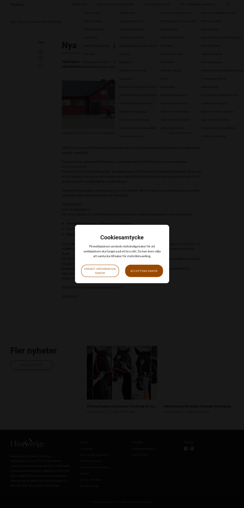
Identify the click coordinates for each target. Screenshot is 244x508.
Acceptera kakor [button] (144, 270)
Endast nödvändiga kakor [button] (100, 270)
